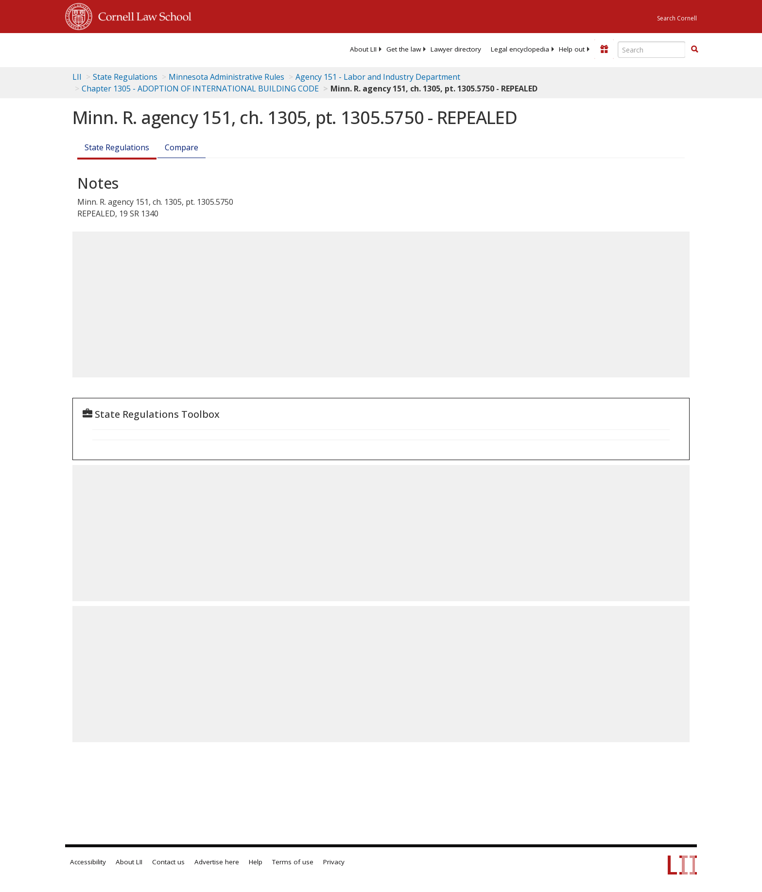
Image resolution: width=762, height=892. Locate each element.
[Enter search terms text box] (652, 49)
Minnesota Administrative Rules (226, 76)
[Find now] (694, 49)
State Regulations (125, 76)
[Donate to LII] (604, 49)
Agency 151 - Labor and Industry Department (377, 76)
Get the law (403, 49)
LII (77, 76)
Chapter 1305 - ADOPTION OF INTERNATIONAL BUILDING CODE (200, 88)
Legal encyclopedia (520, 49)
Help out (572, 49)
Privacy (334, 861)
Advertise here (216, 861)
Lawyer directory (456, 49)
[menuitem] (363, 49)
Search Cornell (677, 18)
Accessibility (88, 861)
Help (255, 861)
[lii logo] (174, 49)
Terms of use (292, 861)
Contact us (168, 861)
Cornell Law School (141, 15)
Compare (181, 147)
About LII (363, 49)
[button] (694, 49)
